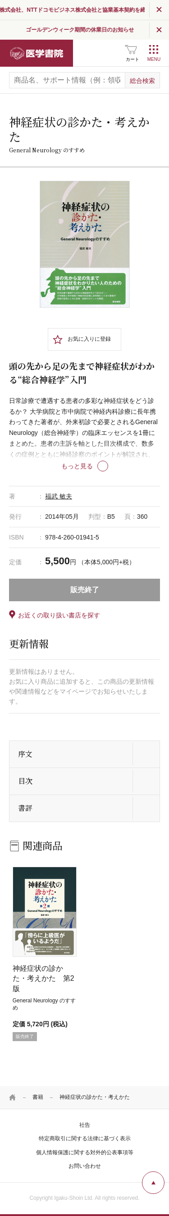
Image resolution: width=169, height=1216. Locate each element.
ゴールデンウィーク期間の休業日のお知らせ (102, 30)
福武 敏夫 (58, 496)
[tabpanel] (85, 244)
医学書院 (36, 53)
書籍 (37, 1097)
